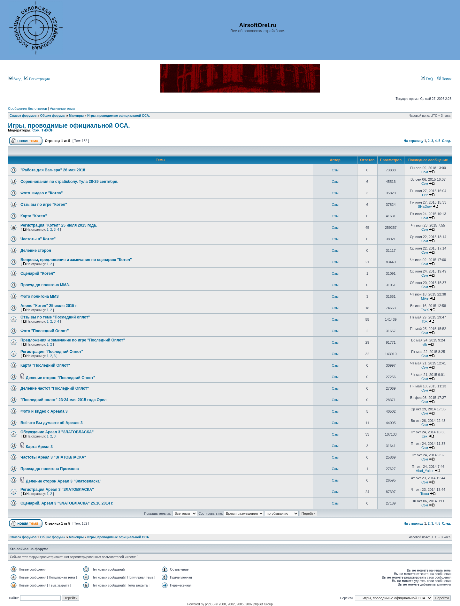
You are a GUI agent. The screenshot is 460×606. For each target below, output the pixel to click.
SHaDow (425, 206)
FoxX (425, 310)
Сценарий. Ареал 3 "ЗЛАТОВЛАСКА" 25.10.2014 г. (66, 503)
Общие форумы (52, 115)
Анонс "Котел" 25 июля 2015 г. (49, 305)
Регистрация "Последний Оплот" (51, 351)
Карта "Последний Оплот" (45, 365)
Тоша (424, 494)
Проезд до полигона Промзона (49, 469)
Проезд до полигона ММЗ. (45, 285)
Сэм (35, 130)
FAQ (427, 79)
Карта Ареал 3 (39, 447)
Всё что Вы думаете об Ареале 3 (51, 423)
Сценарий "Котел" (37, 273)
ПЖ (424, 321)
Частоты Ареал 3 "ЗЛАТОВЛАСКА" (53, 457)
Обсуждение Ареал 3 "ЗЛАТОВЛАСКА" (57, 432)
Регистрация (37, 79)
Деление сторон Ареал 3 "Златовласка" (64, 481)
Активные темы (62, 108)
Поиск (444, 79)
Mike (424, 298)
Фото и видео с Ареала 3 (44, 411)
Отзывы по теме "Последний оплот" (55, 317)
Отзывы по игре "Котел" (43, 204)
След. (446, 141)
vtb (424, 344)
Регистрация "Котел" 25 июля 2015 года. (58, 225)
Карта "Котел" (33, 216)
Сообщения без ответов (27, 108)
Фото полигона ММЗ (39, 296)
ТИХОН (48, 130)
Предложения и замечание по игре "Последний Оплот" (72, 340)
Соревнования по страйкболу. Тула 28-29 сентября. (69, 181)
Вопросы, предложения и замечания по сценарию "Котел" (76, 260)
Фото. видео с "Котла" (41, 193)
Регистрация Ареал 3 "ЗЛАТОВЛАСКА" (57, 489)
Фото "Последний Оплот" (44, 331)
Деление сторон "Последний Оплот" (60, 378)
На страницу (414, 141)
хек (424, 436)
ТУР (424, 195)
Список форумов (23, 115)
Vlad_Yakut (424, 471)
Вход (15, 79)
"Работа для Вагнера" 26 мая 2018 (52, 170)
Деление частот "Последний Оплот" (54, 388)
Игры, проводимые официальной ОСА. (118, 115)
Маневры (76, 115)
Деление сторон (35, 250)
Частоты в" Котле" (38, 239)
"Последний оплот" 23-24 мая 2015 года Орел (63, 400)
